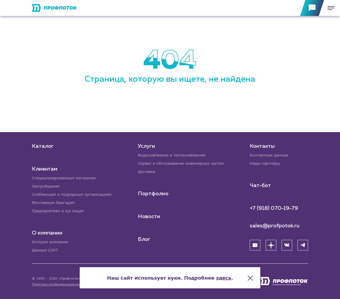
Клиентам (44, 169)
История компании (50, 242)
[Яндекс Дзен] (271, 245)
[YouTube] (255, 245)
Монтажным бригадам (53, 202)
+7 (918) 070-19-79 (274, 208)
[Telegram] (303, 245)
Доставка (146, 171)
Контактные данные (269, 155)
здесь (223, 278)
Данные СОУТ (45, 250)
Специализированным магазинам (64, 178)
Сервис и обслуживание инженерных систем (181, 163)
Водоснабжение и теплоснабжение (171, 155)
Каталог (43, 146)
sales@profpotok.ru (275, 225)
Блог (144, 239)
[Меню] (329, 8)
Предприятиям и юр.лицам (58, 211)
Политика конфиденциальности (58, 284)
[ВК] (287, 245)
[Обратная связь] (312, 8)
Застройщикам (46, 186)
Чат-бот (260, 185)
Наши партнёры (265, 163)
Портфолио (153, 193)
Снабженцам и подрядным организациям (72, 194)
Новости (149, 216)
